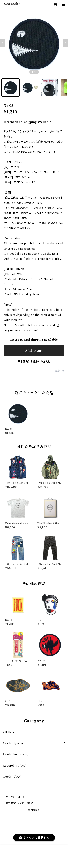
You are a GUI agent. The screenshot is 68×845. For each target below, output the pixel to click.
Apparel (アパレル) (14, 765)
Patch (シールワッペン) (17, 754)
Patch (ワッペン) (13, 743)
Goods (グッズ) (12, 776)
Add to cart (34, 350)
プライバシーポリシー (16, 797)
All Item (8, 732)
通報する (59, 370)
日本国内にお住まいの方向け (34, 361)
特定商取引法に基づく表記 (19, 803)
